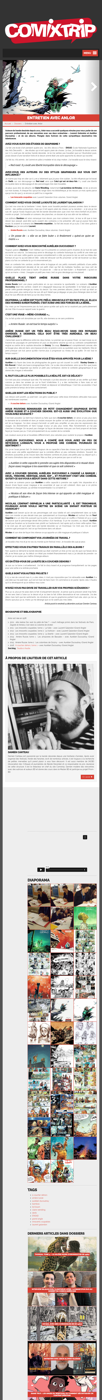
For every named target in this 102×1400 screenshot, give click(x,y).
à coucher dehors (39, 1195)
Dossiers (18, 124)
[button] (10, 87)
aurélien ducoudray (40, 1201)
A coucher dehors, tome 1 (26, 645)
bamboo (35, 1204)
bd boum (36, 1207)
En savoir (87, 777)
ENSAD (35, 1216)
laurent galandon (39, 1225)
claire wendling (38, 1210)
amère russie (37, 1198)
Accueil (8, 124)
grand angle (37, 1219)
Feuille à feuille (23, 648)
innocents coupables (41, 1222)
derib (34, 1213)
